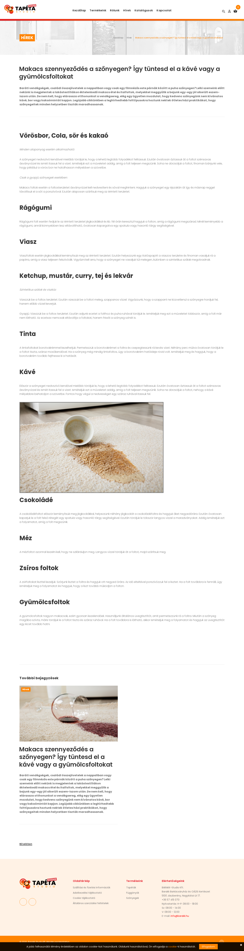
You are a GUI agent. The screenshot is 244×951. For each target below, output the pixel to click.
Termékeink (98, 10)
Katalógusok (144, 10)
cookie (172, 946)
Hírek (127, 10)
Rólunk (114, 10)
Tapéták (131, 887)
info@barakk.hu (180, 916)
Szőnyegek (132, 898)
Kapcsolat (164, 10)
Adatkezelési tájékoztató (87, 892)
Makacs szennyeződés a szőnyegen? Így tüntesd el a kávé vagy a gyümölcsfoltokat (66, 757)
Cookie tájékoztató (84, 898)
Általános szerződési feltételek (91, 903)
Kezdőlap (79, 10)
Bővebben (25, 844)
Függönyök (132, 892)
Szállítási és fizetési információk (91, 887)
